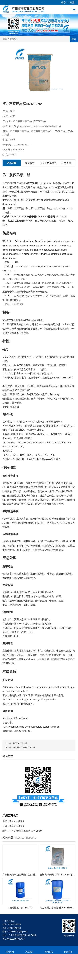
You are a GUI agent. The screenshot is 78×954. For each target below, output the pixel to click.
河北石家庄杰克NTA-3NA (24, 747)
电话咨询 (10, 950)
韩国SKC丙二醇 (20, 743)
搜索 (74, 39)
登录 (63, 2)
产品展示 (29, 950)
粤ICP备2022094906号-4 (13, 939)
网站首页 (68, 950)
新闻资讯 (48, 950)
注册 (72, 2)
